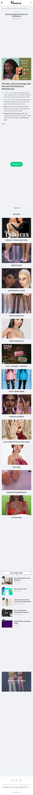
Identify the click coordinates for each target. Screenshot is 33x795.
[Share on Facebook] (14, 208)
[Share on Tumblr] (19, 208)
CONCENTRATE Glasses (16, 291)
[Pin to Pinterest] (17, 208)
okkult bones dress (16, 391)
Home (3, 8)
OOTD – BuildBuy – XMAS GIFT (16, 366)
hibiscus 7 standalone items (16, 240)
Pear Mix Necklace (16, 341)
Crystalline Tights (16, 316)
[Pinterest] (20, 780)
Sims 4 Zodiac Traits (20, 589)
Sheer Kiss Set (16, 265)
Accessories (16, 11)
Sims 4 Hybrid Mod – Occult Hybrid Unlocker (21, 611)
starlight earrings (16, 417)
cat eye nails (16, 517)
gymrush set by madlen (16, 681)
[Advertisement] (16, 38)
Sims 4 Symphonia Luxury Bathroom (22, 579)
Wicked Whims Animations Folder (22, 622)
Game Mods (7, 99)
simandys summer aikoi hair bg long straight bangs (22, 600)
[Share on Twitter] (16, 208)
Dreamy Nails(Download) (16, 492)
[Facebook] (12, 780)
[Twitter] (16, 780)
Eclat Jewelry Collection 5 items (16, 442)
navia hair (16, 467)
